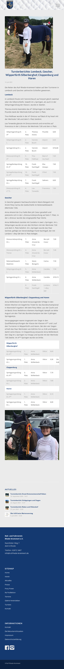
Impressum (9, 635)
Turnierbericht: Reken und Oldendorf (24, 507)
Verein (7, 576)
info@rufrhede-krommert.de (17, 553)
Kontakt (8, 608)
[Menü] (56, 5)
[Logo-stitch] (26, 5)
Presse (7, 584)
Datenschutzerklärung (13, 639)
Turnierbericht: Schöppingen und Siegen (25, 500)
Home (7, 572)
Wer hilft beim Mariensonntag (21, 513)
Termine (8, 596)
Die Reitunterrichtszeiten (14, 631)
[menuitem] (56, 5)
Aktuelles (8, 580)
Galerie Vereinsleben (12, 600)
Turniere (8, 605)
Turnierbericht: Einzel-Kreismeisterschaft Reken (28, 494)
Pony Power (9, 588)
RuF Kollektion (10, 592)
